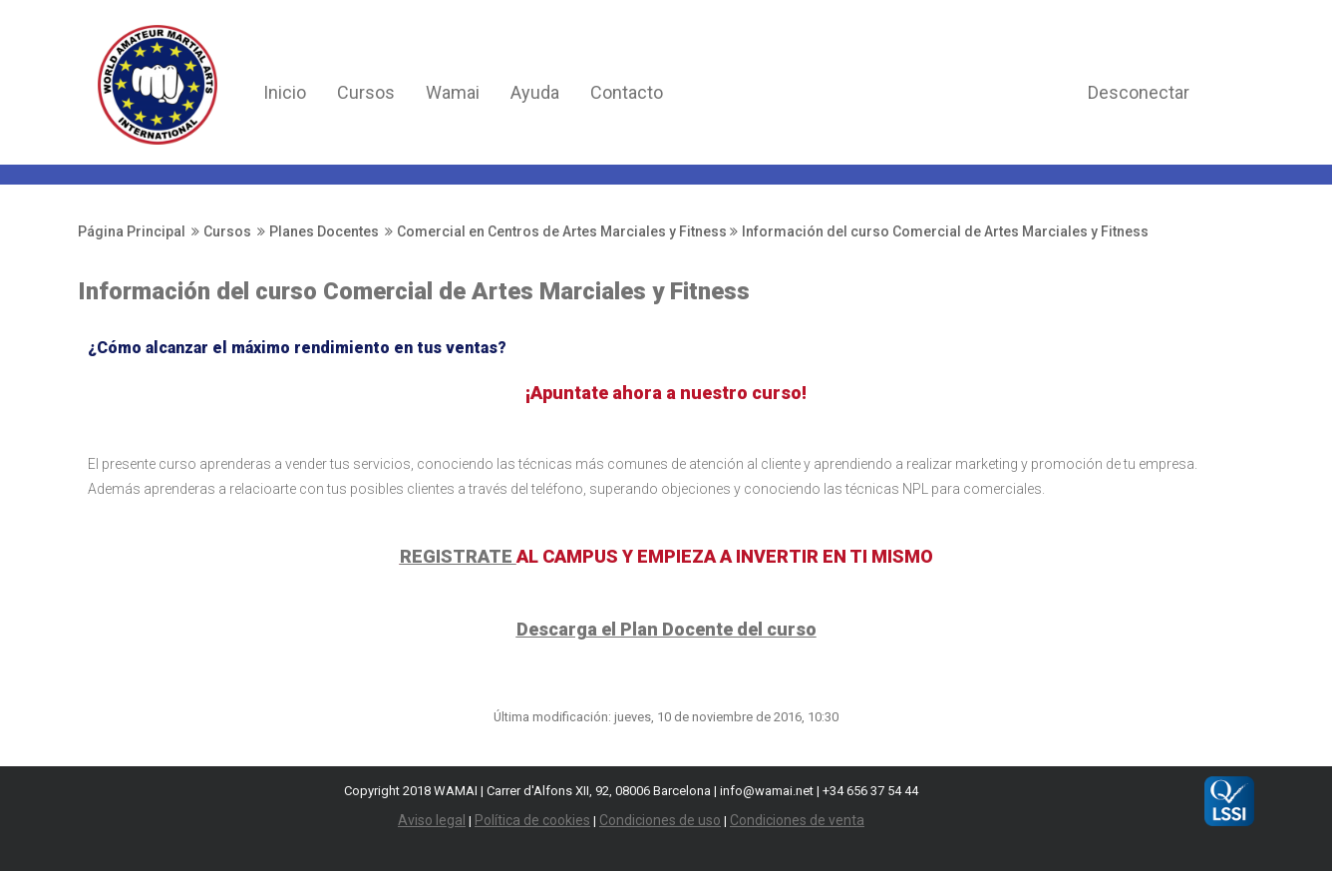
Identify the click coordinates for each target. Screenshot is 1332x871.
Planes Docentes (324, 231)
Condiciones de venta (797, 820)
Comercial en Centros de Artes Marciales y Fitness (562, 231)
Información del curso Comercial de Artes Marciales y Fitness (945, 231)
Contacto (626, 92)
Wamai (453, 92)
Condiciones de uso (660, 820)
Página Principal (131, 231)
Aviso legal (432, 820)
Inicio (284, 92)
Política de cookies (532, 820)
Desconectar (1138, 92)
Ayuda (534, 92)
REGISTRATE (458, 556)
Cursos (366, 92)
